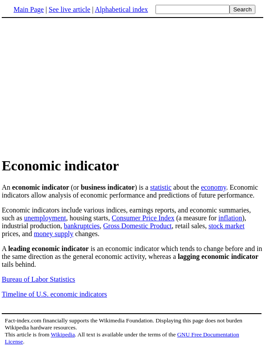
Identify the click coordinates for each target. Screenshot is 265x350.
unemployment (45, 218)
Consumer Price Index (143, 218)
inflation (230, 218)
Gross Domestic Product (137, 226)
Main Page (29, 9)
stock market (226, 226)
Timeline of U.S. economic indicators (54, 294)
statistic (161, 187)
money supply (53, 233)
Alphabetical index (121, 9)
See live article (69, 9)
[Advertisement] (132, 87)
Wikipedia (63, 334)
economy (213, 187)
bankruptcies (82, 226)
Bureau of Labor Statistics (38, 279)
